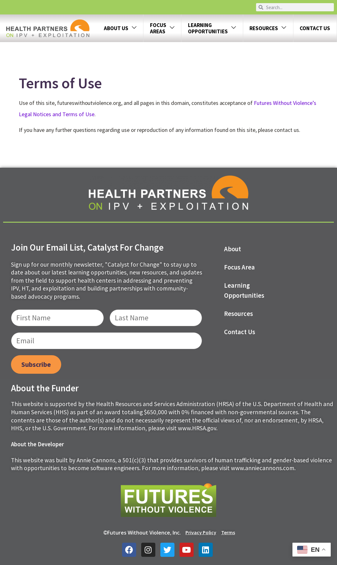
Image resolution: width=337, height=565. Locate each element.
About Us (120, 28)
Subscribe (36, 364)
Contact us (239, 332)
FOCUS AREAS (162, 28)
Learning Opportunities (244, 290)
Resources (267, 28)
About (232, 249)
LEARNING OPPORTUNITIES (212, 28)
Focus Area (239, 267)
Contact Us (315, 28)
